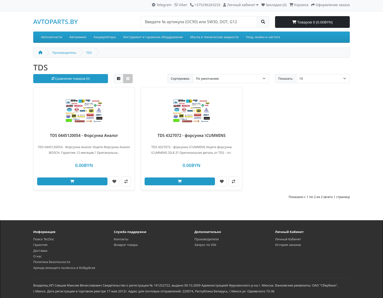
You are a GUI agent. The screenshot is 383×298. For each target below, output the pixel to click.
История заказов (288, 245)
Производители (206, 239)
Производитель (64, 52)
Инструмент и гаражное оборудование (153, 37)
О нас (37, 256)
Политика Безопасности (51, 262)
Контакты (121, 239)
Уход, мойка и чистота (263, 37)
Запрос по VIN (205, 245)
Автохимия (77, 37)
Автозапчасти (51, 37)
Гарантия (40, 245)
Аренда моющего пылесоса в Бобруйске (64, 267)
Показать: (285, 78)
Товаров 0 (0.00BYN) (312, 22)
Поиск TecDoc (43, 239)
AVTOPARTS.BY (55, 21)
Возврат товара (126, 245)
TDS (89, 52)
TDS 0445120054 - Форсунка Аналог (84, 135)
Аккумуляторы (105, 37)
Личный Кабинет (288, 239)
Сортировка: (180, 78)
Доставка (40, 250)
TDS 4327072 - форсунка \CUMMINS (192, 135)
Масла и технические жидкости (214, 37)
